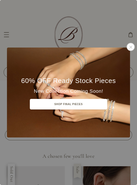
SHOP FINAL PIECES (68, 104)
